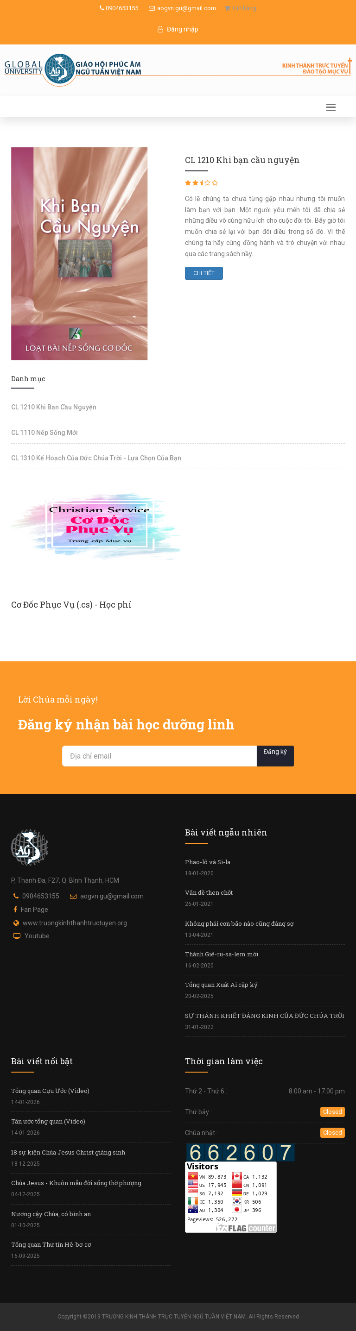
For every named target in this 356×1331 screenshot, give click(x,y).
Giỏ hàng (240, 8)
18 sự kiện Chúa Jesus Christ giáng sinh (68, 1152)
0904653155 (119, 8)
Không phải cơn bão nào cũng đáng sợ (239, 923)
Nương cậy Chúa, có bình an (51, 1214)
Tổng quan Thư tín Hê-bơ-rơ (51, 1244)
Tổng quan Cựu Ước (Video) (50, 1090)
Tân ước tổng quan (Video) (48, 1121)
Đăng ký (275, 751)
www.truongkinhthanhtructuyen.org (75, 923)
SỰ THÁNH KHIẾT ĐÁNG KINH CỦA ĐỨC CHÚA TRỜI (264, 1015)
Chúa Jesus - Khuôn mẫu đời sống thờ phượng (76, 1183)
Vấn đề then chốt (209, 892)
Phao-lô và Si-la (207, 862)
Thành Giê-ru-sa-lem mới (221, 954)
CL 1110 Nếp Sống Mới (44, 432)
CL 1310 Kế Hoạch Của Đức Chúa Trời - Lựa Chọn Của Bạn (96, 458)
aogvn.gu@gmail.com (182, 8)
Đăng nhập (178, 29)
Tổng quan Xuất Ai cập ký (221, 984)
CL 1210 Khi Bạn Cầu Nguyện (53, 407)
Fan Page (34, 909)
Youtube (37, 936)
